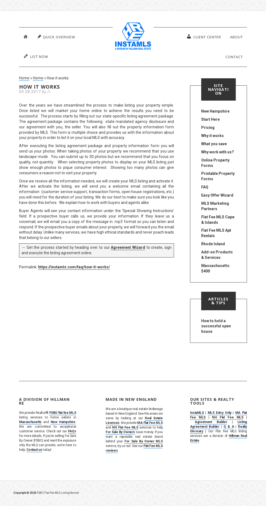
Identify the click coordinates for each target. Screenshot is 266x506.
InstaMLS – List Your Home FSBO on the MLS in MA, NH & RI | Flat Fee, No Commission (133, 36)
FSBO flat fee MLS (62, 413)
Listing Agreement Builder (218, 424)
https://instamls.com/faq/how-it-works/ (74, 267)
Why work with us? (217, 152)
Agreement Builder (211, 422)
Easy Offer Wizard (217, 195)
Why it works (212, 136)
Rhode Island (213, 244)
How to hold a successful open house (216, 326)
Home (24, 78)
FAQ (204, 187)
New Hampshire (215, 111)
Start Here (210, 119)
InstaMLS (197, 413)
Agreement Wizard (128, 247)
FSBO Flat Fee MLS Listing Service (58, 492)
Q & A (229, 427)
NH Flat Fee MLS (125, 427)
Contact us (34, 450)
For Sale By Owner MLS (143, 441)
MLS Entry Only (219, 413)
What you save (214, 144)
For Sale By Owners (120, 432)
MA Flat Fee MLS (150, 423)
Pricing (208, 127)
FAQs (72, 431)
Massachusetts (30, 422)
